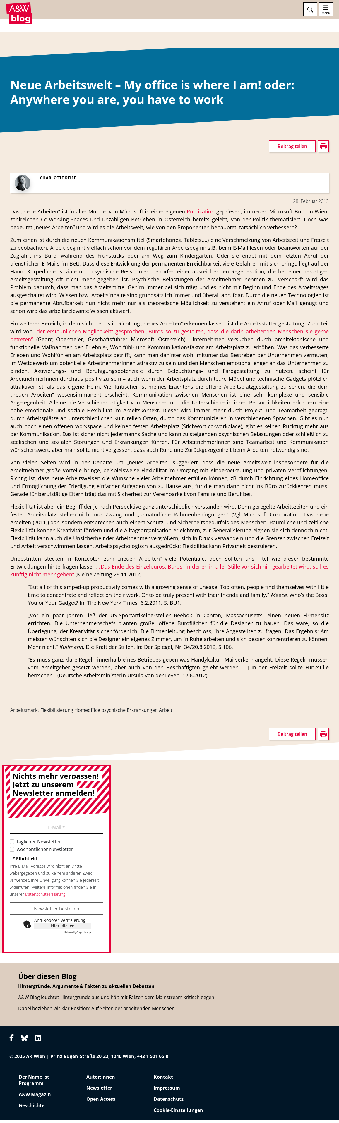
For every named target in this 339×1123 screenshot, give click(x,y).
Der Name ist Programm (34, 1082)
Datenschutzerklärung (45, 897)
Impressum (167, 1090)
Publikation (201, 214)
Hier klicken (63, 928)
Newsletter (99, 1090)
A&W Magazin (35, 1097)
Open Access (100, 1101)
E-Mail (56, 830)
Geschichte (31, 1108)
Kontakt (163, 1079)
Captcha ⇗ (77, 935)
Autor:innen (100, 1079)
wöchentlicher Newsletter (45, 852)
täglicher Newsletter (39, 844)
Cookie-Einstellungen (178, 1113)
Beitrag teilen (292, 149)
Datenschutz (169, 1101)
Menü (325, 13)
